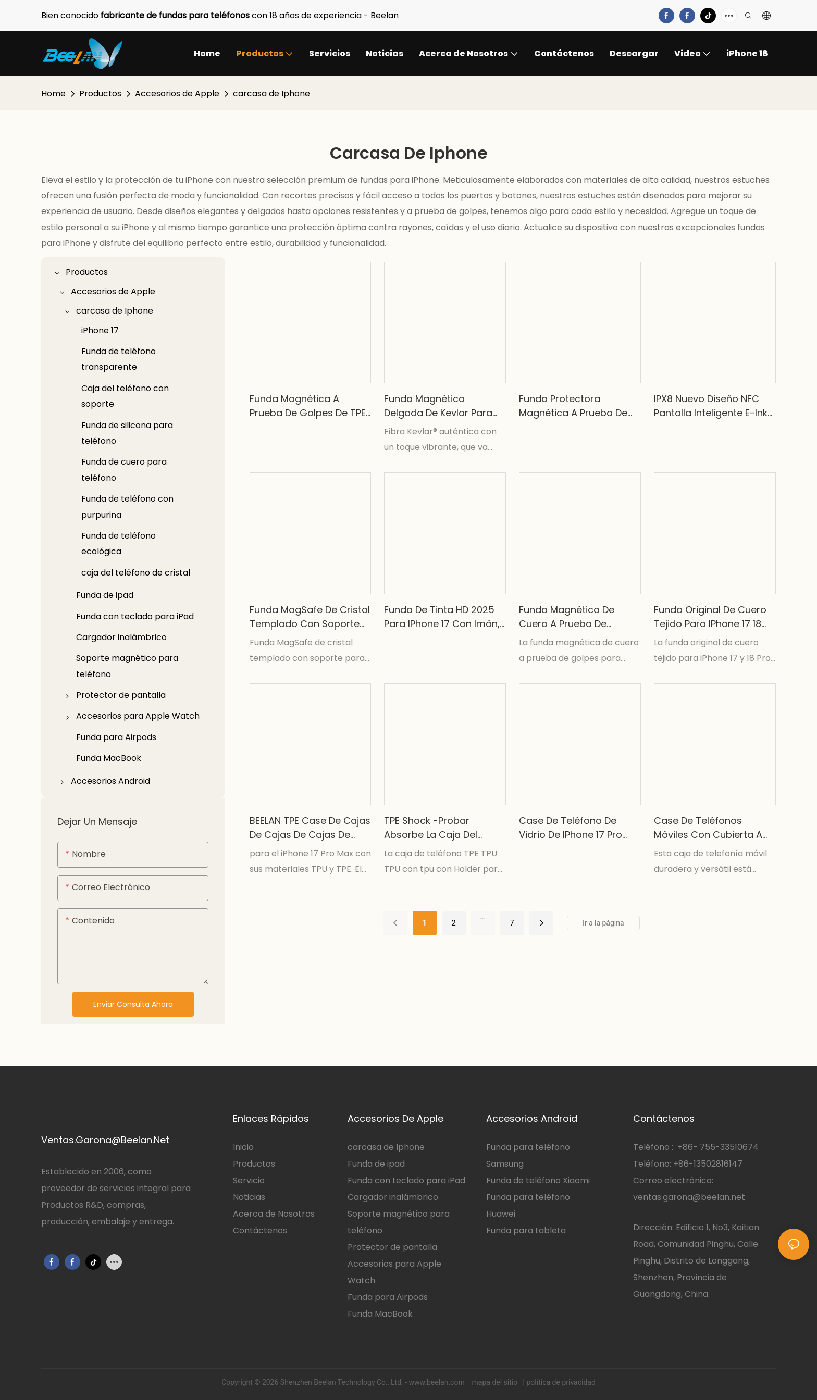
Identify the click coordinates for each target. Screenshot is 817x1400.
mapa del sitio (495, 1382)
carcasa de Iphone (271, 93)
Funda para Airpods (388, 1297)
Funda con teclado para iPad (406, 1180)
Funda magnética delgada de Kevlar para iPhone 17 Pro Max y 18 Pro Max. (442, 406)
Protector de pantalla (392, 1247)
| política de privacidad (558, 1382)
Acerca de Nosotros (274, 1214)
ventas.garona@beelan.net (689, 1197)
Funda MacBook (380, 1314)
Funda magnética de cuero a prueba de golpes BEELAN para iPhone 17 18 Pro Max (566, 617)
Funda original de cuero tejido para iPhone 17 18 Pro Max (710, 617)
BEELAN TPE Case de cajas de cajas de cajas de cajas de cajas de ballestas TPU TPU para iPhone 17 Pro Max (310, 828)
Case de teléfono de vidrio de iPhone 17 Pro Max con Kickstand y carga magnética (570, 828)
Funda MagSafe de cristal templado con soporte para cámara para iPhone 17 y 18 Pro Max (310, 617)
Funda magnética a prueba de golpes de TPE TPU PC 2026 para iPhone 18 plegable (308, 406)
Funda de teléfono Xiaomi (538, 1180)
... (483, 917)
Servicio (250, 1180)
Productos (100, 93)
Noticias (249, 1197)
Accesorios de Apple (177, 93)
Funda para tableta (526, 1230)
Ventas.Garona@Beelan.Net (105, 1139)
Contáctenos (260, 1230)
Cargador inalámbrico (393, 1197)
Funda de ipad (376, 1164)
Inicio (243, 1147)
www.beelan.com (438, 1382)
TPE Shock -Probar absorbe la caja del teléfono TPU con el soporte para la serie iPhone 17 (434, 828)
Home (53, 93)
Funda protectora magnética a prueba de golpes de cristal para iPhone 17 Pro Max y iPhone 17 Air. (573, 406)
